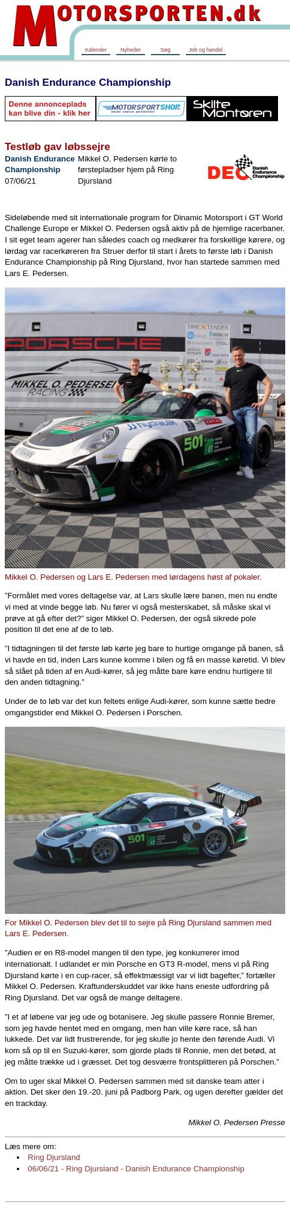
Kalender (96, 50)
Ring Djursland (54, 1157)
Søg (166, 50)
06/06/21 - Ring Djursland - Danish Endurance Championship (136, 1168)
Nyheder (130, 50)
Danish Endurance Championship (88, 82)
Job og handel (206, 50)
